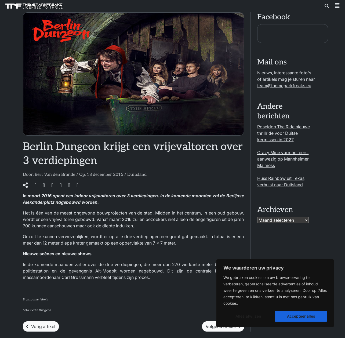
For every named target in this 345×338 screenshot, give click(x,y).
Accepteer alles (301, 316)
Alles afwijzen (248, 316)
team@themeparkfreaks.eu (284, 85)
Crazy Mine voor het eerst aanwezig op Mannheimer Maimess (283, 159)
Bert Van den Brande (55, 174)
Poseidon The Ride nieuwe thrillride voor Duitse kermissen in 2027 (283, 133)
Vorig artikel (40, 326)
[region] (275, 293)
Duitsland (137, 174)
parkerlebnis (39, 299)
